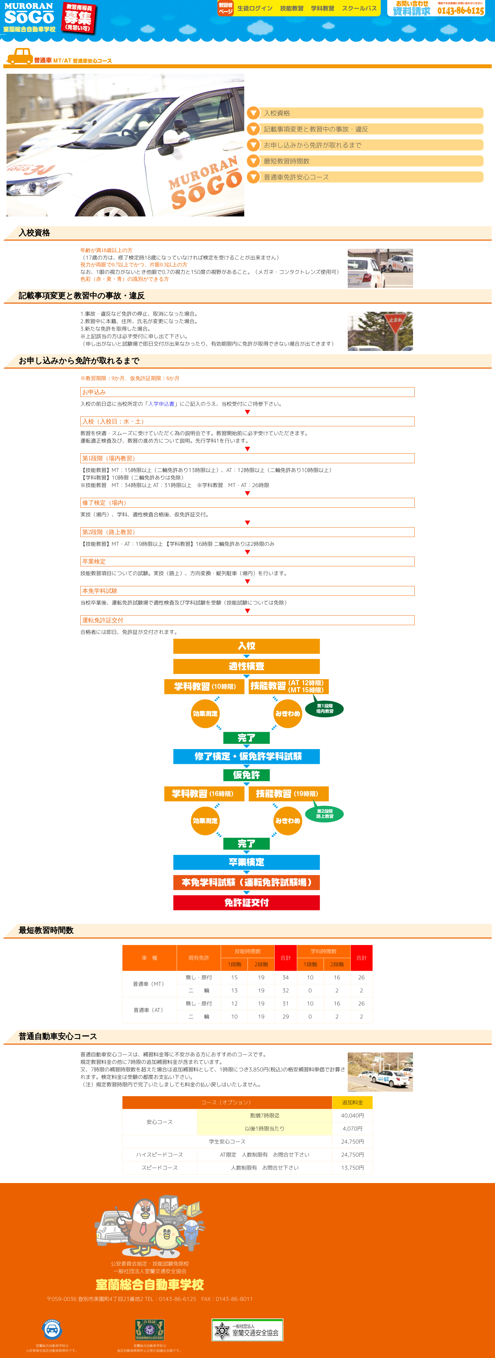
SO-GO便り (421, 29)
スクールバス (359, 8)
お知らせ (372, 29)
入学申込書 (161, 403)
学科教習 (322, 8)
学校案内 (274, 29)
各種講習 (470, 29)
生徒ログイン (255, 8)
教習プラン (323, 29)
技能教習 (292, 8)
